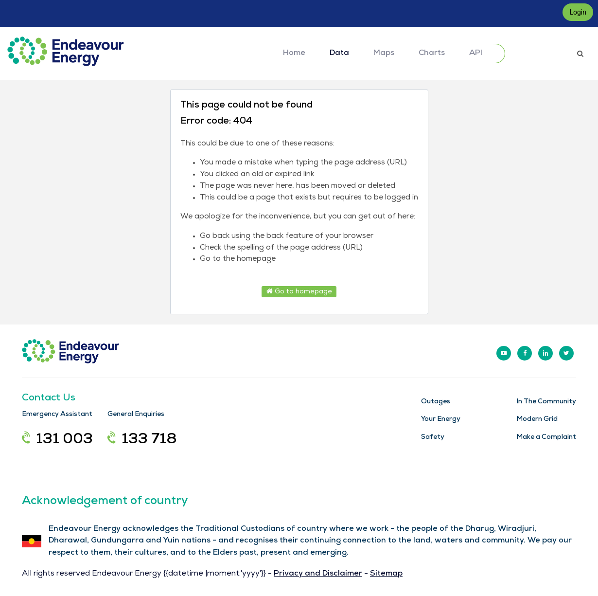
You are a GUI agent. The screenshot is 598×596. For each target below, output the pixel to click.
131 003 (57, 440)
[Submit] (499, 53)
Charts (432, 53)
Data (339, 53)
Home (294, 53)
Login (577, 12)
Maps (383, 53)
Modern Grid (537, 419)
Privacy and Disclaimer (318, 574)
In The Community (546, 401)
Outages (435, 401)
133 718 (142, 440)
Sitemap (386, 574)
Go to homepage (299, 291)
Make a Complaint (546, 437)
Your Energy (440, 419)
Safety (432, 437)
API (475, 53)
